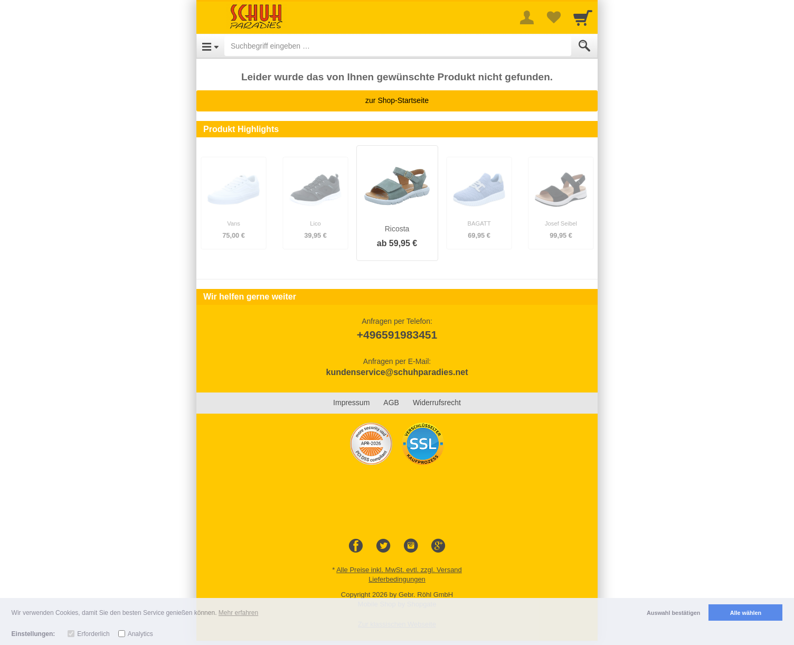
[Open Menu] (210, 45)
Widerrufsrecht (437, 402)
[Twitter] (383, 546)
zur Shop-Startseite (397, 100)
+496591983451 (397, 335)
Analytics (140, 634)
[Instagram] (410, 546)
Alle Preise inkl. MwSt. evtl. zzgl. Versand (399, 570)
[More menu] (527, 17)
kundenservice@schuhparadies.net (397, 372)
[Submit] (584, 46)
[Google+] (438, 546)
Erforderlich (93, 634)
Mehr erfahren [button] (238, 612)
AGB (391, 402)
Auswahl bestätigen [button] (673, 613)
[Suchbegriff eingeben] (397, 46)
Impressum (351, 402)
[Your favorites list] (553, 17)
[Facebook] (356, 546)
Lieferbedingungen (397, 579)
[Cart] (583, 17)
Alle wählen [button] (745, 613)
